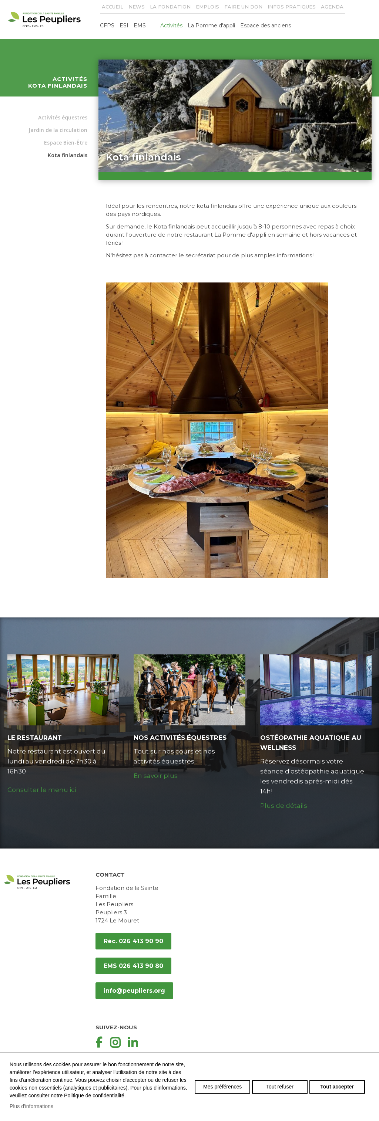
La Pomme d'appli (211, 25)
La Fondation (170, 7)
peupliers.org (48, 19)
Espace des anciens (265, 25)
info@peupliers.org (134, 990)
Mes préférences (222, 1087)
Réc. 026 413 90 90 (133, 941)
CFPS (107, 25)
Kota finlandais (67, 155)
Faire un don (243, 7)
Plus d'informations (31, 1106)
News (136, 7)
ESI (124, 25)
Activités (171, 25)
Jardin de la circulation (57, 129)
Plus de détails (283, 805)
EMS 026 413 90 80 (133, 965)
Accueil (112, 7)
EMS (140, 25)
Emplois (207, 7)
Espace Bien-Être (65, 142)
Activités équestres (62, 117)
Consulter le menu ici (41, 789)
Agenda (332, 7)
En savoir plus (156, 775)
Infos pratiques (292, 7)
